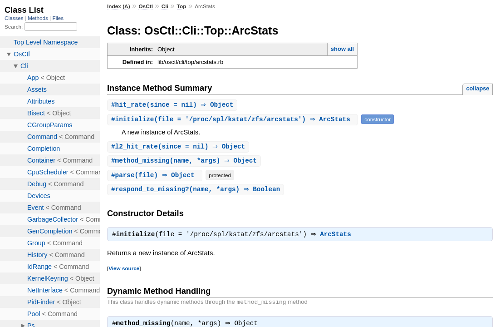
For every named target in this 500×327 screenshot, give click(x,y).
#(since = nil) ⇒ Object (173, 105)
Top (181, 6)
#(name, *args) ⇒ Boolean (196, 191)
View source (123, 271)
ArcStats (337, 237)
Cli (165, 6)
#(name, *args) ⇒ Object (185, 162)
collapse (477, 88)
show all (342, 48)
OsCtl (145, 6)
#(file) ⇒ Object (156, 176)
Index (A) (118, 6)
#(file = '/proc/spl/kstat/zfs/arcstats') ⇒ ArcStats (233, 119)
